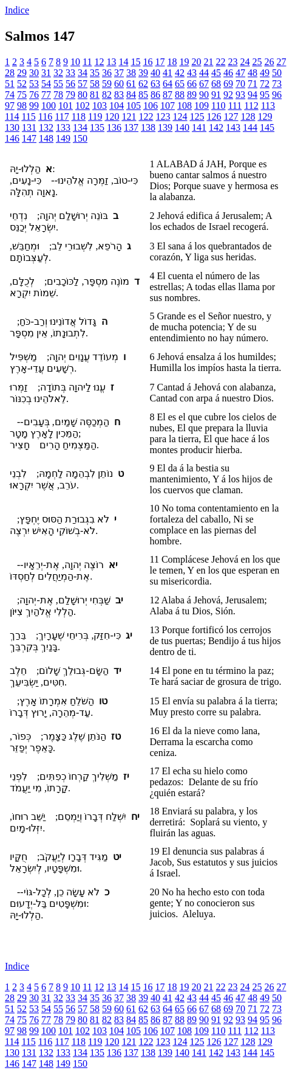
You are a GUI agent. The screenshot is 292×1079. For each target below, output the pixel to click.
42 (180, 73)
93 (240, 94)
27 (281, 62)
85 (143, 94)
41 (167, 73)
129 (264, 116)
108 (184, 105)
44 (204, 73)
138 (148, 127)
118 (79, 116)
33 (70, 73)
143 (233, 127)
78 (58, 94)
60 (119, 83)
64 (167, 83)
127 (230, 116)
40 (155, 73)
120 (111, 116)
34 (82, 73)
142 (216, 127)
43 (192, 73)
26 (269, 62)
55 (58, 83)
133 (63, 127)
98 (22, 105)
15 (135, 62)
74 (10, 94)
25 (257, 62)
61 (131, 83)
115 (28, 116)
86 (155, 94)
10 (75, 62)
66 (192, 83)
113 (268, 105)
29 (22, 73)
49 (265, 73)
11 (87, 62)
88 (180, 94)
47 (240, 73)
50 (277, 73)
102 (82, 105)
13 (111, 62)
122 (145, 116)
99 (34, 105)
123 (162, 116)
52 (22, 83)
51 (10, 83)
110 (218, 105)
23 (232, 62)
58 (95, 83)
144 (250, 127)
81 (95, 94)
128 (247, 116)
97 (10, 105)
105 (133, 105)
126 (213, 116)
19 (184, 62)
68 (216, 83)
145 (267, 127)
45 (216, 73)
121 (128, 116)
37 (119, 73)
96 (277, 94)
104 (116, 105)
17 (160, 62)
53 (34, 83)
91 (216, 94)
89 (192, 94)
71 (252, 83)
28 (10, 73)
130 (12, 127)
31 (46, 73)
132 (46, 127)
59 (107, 83)
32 (58, 73)
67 (204, 83)
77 (46, 94)
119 (95, 116)
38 (131, 73)
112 (251, 105)
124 (179, 116)
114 (12, 116)
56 (70, 83)
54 (46, 83)
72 (265, 83)
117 (62, 116)
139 (165, 127)
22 (220, 62)
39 (143, 73)
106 (150, 105)
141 (199, 127)
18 (172, 62)
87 (167, 94)
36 (107, 73)
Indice (17, 10)
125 (196, 116)
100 (48, 105)
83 (119, 94)
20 (196, 62)
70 (240, 83)
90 (204, 94)
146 (12, 138)
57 (82, 83)
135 (97, 127)
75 (22, 94)
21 (208, 62)
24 (245, 62)
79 (70, 94)
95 (265, 94)
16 (147, 62)
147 (29, 138)
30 (34, 73)
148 (46, 138)
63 (155, 83)
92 (228, 94)
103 (99, 105)
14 (123, 62)
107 (167, 105)
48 (252, 73)
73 (277, 83)
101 (65, 105)
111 (235, 105)
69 (228, 83)
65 (180, 83)
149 (63, 138)
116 (45, 116)
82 (107, 94)
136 (114, 127)
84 (131, 94)
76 (34, 94)
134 (80, 127)
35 (95, 73)
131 (29, 127)
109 (201, 105)
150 (80, 138)
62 (143, 83)
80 (82, 94)
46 (228, 73)
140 (182, 127)
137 (131, 127)
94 (252, 94)
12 (99, 62)
